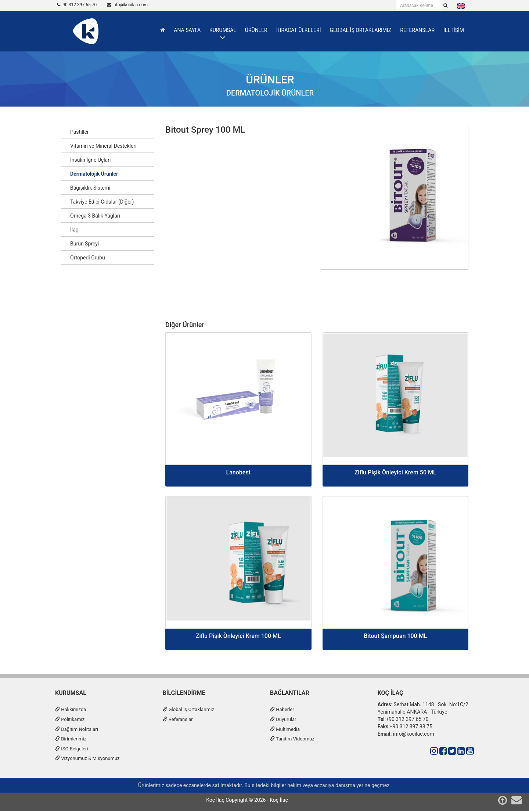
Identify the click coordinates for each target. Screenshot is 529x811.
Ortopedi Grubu (87, 258)
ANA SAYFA (187, 30)
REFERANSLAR (417, 30)
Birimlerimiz (70, 739)
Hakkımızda (70, 709)
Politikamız (69, 719)
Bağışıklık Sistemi (90, 188)
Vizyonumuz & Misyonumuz (87, 758)
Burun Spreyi (84, 244)
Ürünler (270, 79)
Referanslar (178, 719)
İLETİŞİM (453, 30)
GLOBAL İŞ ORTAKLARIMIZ (360, 30)
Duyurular (283, 719)
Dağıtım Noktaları (76, 729)
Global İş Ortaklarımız (188, 709)
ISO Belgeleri (71, 748)
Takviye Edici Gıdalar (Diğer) (102, 202)
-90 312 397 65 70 (77, 4)
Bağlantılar (289, 692)
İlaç (74, 230)
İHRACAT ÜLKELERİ (298, 30)
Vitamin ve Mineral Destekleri (103, 146)
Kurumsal (70, 692)
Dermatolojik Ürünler (270, 93)
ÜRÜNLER (256, 30)
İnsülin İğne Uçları (90, 160)
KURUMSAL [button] (222, 30)
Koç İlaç (390, 692)
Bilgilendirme (184, 692)
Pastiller (79, 132)
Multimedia (285, 729)
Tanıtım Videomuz (292, 739)
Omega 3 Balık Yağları (95, 216)
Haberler (282, 709)
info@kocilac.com (127, 4)
